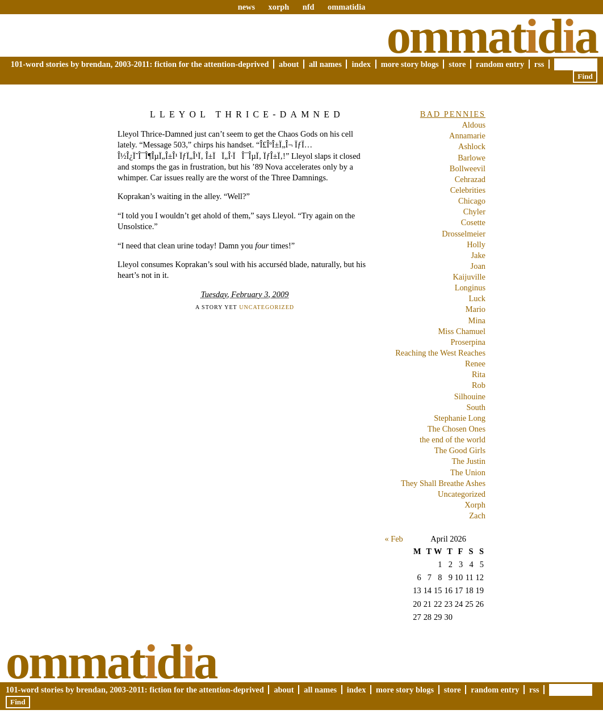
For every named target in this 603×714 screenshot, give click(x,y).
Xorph (474, 504)
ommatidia (346, 6)
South (475, 407)
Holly (476, 244)
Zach (477, 515)
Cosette (473, 222)
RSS (539, 64)
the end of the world (452, 439)
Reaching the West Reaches (440, 352)
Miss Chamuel (461, 331)
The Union (467, 472)
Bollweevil (467, 168)
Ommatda (492, 36)
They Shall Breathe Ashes (443, 483)
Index (361, 64)
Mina (476, 320)
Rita (478, 374)
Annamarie (467, 135)
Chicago (471, 200)
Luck (476, 298)
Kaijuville (469, 276)
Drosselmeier (463, 233)
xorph (278, 6)
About (289, 64)
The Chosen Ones (456, 428)
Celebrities (467, 190)
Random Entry (500, 64)
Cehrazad (470, 179)
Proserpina (467, 342)
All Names (325, 64)
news (246, 6)
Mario (475, 309)
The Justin (468, 461)
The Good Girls (459, 450)
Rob (478, 385)
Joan (478, 266)
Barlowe (471, 157)
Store (457, 64)
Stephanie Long (459, 418)
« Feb (393, 538)
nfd (309, 6)
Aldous (473, 124)
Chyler (474, 211)
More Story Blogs (410, 64)
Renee (475, 363)
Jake (478, 255)
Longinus (470, 287)
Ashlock (471, 146)
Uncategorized (266, 307)
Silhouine (469, 396)
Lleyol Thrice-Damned (247, 114)
